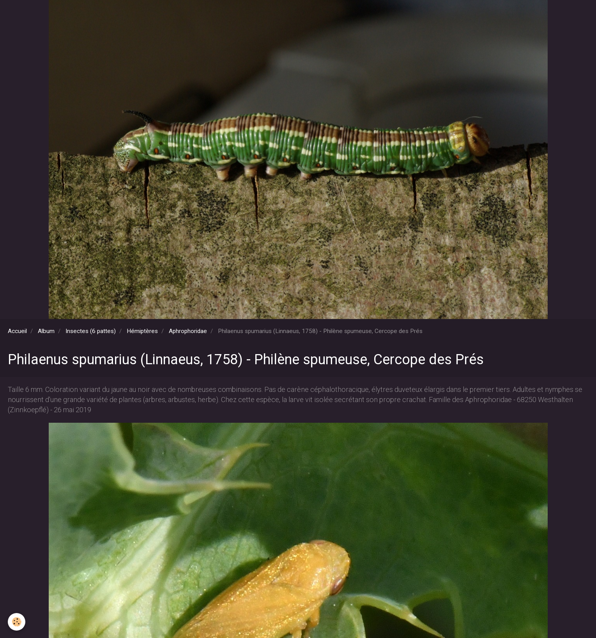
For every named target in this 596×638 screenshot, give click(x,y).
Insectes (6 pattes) (90, 331)
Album (46, 331)
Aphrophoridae (188, 331)
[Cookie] (16, 622)
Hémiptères (142, 331)
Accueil (17, 331)
